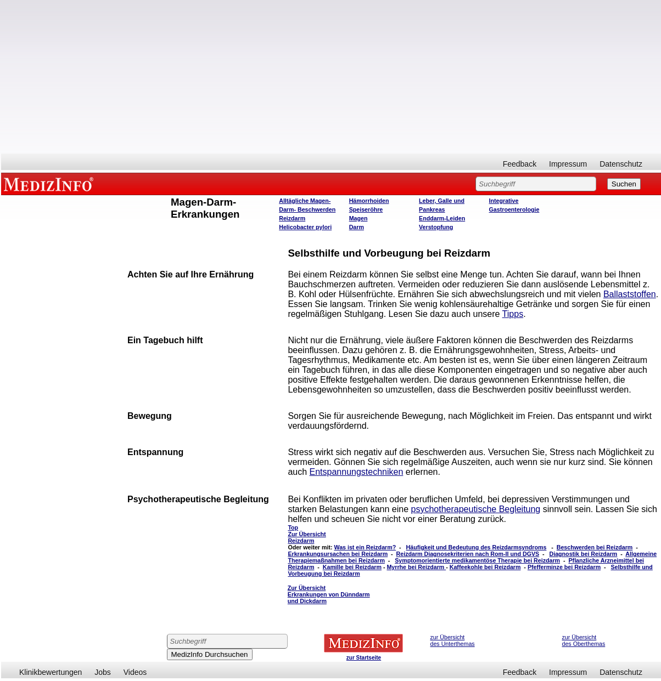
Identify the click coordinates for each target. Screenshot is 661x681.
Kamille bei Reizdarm (352, 567)
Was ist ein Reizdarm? (365, 547)
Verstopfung (436, 227)
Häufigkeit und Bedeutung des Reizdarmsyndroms (476, 547)
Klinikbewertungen (50, 672)
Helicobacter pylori (305, 227)
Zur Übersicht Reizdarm (307, 537)
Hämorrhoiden (369, 200)
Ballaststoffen (629, 294)
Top (293, 527)
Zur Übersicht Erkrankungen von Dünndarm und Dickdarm (329, 594)
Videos (135, 672)
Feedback (519, 164)
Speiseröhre (366, 209)
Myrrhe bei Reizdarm (416, 567)
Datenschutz (621, 164)
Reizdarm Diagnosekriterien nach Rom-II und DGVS (468, 554)
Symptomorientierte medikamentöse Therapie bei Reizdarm (477, 560)
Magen (358, 218)
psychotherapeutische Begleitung (476, 509)
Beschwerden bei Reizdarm (595, 547)
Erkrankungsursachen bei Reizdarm (338, 554)
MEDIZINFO (50, 184)
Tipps (513, 314)
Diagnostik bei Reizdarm (584, 554)
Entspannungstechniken (357, 471)
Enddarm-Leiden (442, 218)
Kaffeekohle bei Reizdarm (485, 567)
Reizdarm (292, 218)
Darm (356, 227)
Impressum (568, 164)
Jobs (102, 672)
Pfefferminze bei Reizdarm (564, 567)
